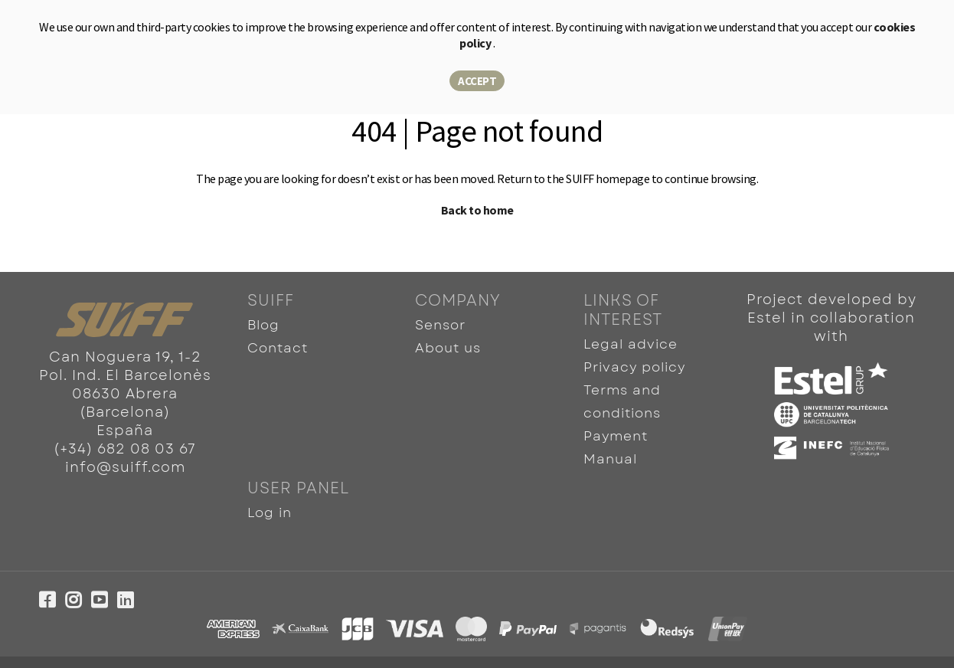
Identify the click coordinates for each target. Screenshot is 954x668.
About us (447, 343)
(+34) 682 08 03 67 (125, 449)
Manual (609, 438)
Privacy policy (631, 362)
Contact (276, 343)
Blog (263, 323)
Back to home (477, 210)
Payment (614, 419)
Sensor (440, 323)
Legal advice (626, 343)
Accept (477, 81)
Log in (268, 488)
